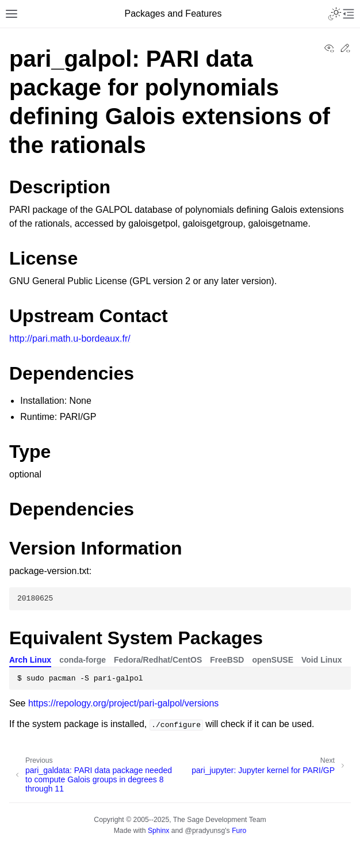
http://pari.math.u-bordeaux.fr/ (70, 338)
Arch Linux (30, 659)
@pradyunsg (205, 831)
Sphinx (158, 831)
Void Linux (321, 659)
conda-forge (82, 659)
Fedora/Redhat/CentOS (158, 659)
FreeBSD (227, 659)
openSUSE (272, 659)
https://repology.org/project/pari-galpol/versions (123, 703)
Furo (239, 831)
